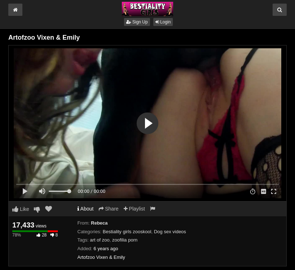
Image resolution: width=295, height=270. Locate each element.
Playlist (134, 209)
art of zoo (100, 240)
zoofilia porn (124, 240)
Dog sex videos (170, 231)
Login (163, 22)
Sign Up (137, 22)
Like (20, 209)
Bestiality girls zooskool (127, 231)
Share (109, 209)
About (85, 209)
